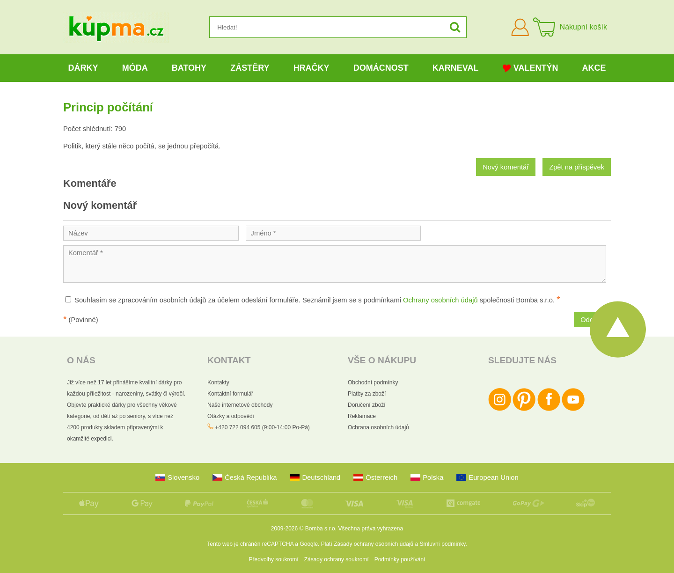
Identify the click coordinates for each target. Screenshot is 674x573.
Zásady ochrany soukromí (336, 559)
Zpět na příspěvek (576, 167)
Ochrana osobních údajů (378, 427)
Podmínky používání (399, 559)
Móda (135, 68)
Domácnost (381, 68)
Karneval (455, 68)
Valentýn (530, 68)
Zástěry (249, 68)
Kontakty (218, 382)
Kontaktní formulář (230, 393)
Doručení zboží (367, 405)
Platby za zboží (367, 393)
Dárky (83, 68)
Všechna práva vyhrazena (370, 528)
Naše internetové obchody (239, 405)
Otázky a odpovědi (230, 416)
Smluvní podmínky (443, 544)
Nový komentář (506, 167)
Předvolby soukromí (274, 559)
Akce (594, 68)
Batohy (189, 68)
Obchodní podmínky (373, 382)
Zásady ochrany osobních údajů (373, 544)
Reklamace (362, 416)
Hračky (311, 68)
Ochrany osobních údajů (440, 300)
